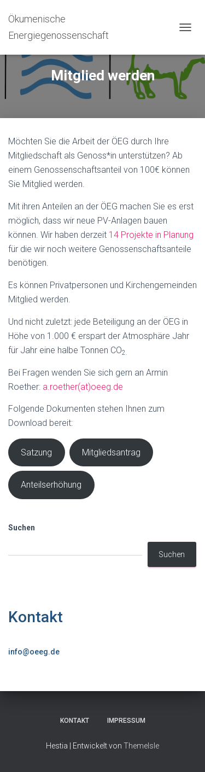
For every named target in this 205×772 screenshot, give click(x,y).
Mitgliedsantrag (111, 452)
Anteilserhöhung (51, 484)
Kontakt (35, 617)
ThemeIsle (141, 745)
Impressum (126, 720)
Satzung (36, 452)
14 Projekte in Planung (151, 235)
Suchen (21, 527)
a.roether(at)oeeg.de (83, 387)
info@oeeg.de (34, 651)
